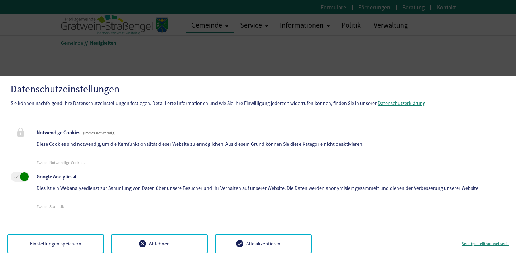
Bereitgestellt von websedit (485, 243)
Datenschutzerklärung (401, 103)
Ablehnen (159, 243)
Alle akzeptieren (263, 243)
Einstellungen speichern (55, 243)
